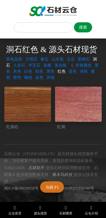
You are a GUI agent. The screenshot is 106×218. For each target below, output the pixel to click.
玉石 (71, 59)
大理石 (31, 59)
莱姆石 (84, 59)
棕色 (39, 71)
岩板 (47, 65)
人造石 (19, 65)
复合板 (61, 65)
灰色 (17, 71)
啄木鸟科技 (62, 174)
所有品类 (14, 59)
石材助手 (37, 168)
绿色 (84, 71)
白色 (28, 71)
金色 (39, 77)
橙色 (17, 77)
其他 (50, 77)
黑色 (50, 71)
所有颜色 (83, 65)
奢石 (44, 59)
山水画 (57, 59)
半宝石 (34, 65)
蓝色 (73, 71)
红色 (62, 71)
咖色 (28, 77)
